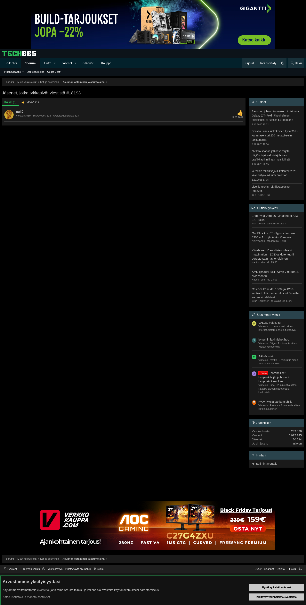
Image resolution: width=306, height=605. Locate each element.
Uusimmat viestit (268, 314)
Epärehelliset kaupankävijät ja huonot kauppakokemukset (273, 377)
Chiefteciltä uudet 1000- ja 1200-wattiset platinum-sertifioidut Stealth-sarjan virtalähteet (275, 293)
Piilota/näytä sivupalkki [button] (78, 568)
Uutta (47, 63)
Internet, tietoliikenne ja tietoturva (277, 329)
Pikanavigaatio (12, 71)
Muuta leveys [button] (55, 568)
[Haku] (296, 63)
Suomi (99, 568)
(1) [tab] (10, 102)
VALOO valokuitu (269, 322)
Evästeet (10, 568)
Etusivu (291, 568)
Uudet (258, 568)
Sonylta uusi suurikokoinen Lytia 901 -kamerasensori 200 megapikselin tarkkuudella (275, 135)
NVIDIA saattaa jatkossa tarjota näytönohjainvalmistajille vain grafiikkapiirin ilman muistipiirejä (271, 155)
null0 (19, 111)
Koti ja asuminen (267, 408)
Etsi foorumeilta (35, 71)
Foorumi (30, 63)
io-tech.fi (11, 63)
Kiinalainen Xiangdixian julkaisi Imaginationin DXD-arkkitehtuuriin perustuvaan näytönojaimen (273, 254)
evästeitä (43, 590)
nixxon (297, 443)
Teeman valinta (30, 568)
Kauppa (106, 63)
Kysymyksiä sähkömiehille (275, 401)
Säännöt (88, 63)
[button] (55, 63)
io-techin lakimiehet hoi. (273, 339)
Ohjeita (281, 568)
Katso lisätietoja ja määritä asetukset (26, 597)
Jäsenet (67, 63)
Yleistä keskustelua (269, 346)
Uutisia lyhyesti (267, 208)
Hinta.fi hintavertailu (265, 463)
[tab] (30, 102)
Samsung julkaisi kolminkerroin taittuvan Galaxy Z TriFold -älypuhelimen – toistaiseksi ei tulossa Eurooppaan (276, 115)
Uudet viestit (54, 71)
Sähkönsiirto (266, 356)
